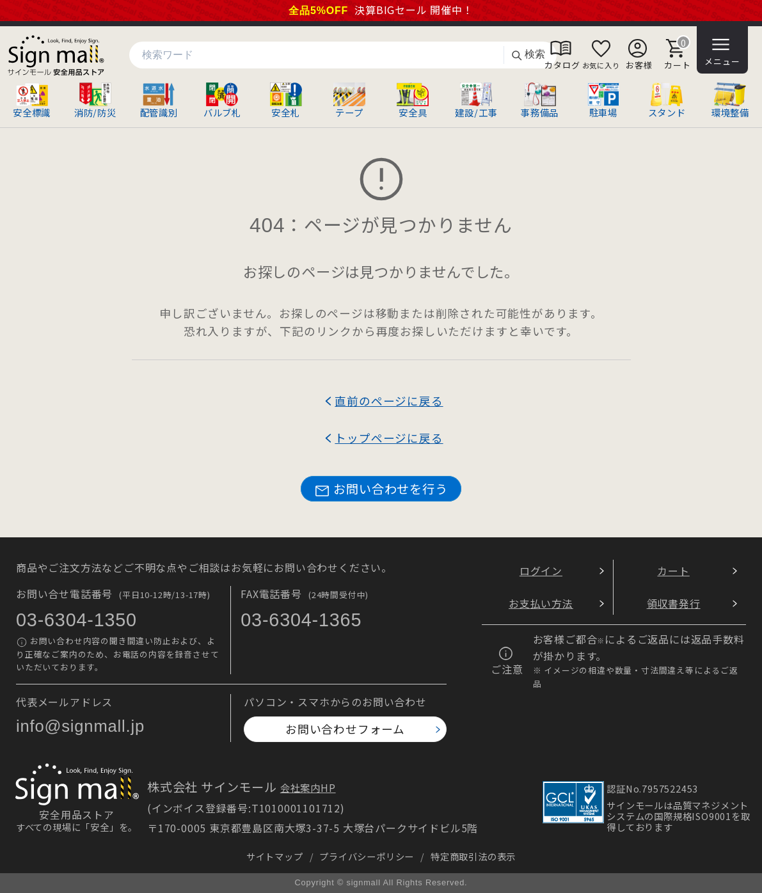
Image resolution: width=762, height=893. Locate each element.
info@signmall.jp (80, 726)
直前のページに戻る (389, 401)
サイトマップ (274, 856)
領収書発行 (674, 603)
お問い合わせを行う (380, 489)
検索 (528, 55)
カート (673, 570)
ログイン (541, 570)
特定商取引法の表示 (473, 856)
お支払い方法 (541, 603)
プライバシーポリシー (366, 856)
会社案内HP (308, 787)
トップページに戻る (389, 438)
